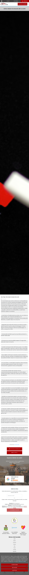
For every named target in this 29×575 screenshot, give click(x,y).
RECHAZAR (14, 567)
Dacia (14, 544)
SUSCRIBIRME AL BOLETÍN (14, 510)
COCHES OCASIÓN (22, 4)
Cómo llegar (16, 1)
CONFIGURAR (14, 564)
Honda (14, 549)
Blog (4, 297)
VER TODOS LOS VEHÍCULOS (14, 448)
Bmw (14, 540)
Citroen (14, 542)
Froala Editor (16, 444)
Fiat (14, 546)
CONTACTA (24, 1)
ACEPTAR (14, 570)
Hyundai (14, 551)
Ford (14, 547)
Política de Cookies (22, 561)
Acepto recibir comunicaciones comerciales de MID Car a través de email (14, 500)
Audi (14, 538)
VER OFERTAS (14, 452)
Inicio (2, 297)
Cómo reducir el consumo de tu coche (12, 297)
